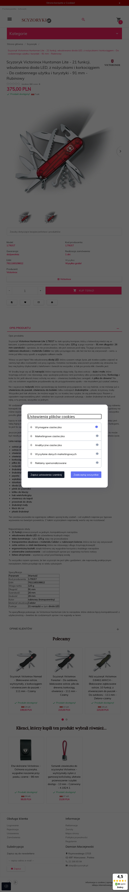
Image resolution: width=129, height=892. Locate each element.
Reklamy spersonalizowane (50, 462)
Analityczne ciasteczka (48, 445)
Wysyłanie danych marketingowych (56, 454)
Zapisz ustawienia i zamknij (46, 474)
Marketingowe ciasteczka (50, 436)
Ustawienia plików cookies (51, 416)
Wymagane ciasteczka (48, 427)
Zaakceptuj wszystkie (86, 474)
